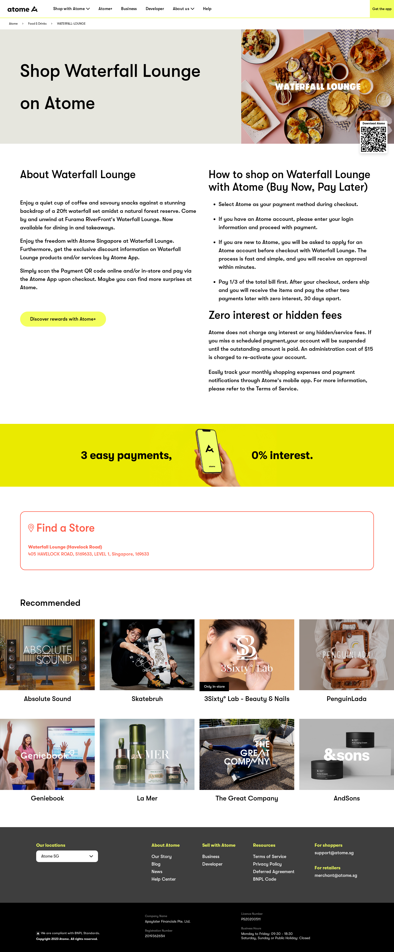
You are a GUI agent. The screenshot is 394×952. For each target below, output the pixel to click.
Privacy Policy (267, 864)
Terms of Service (269, 856)
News (157, 871)
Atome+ (105, 9)
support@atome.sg (334, 852)
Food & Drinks (37, 23)
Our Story (162, 856)
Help (207, 9)
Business (129, 9)
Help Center (164, 879)
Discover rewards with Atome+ (63, 319)
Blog (156, 864)
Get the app (381, 9)
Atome (13, 23)
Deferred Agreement (273, 871)
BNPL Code (264, 879)
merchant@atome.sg (336, 875)
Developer (155, 9)
